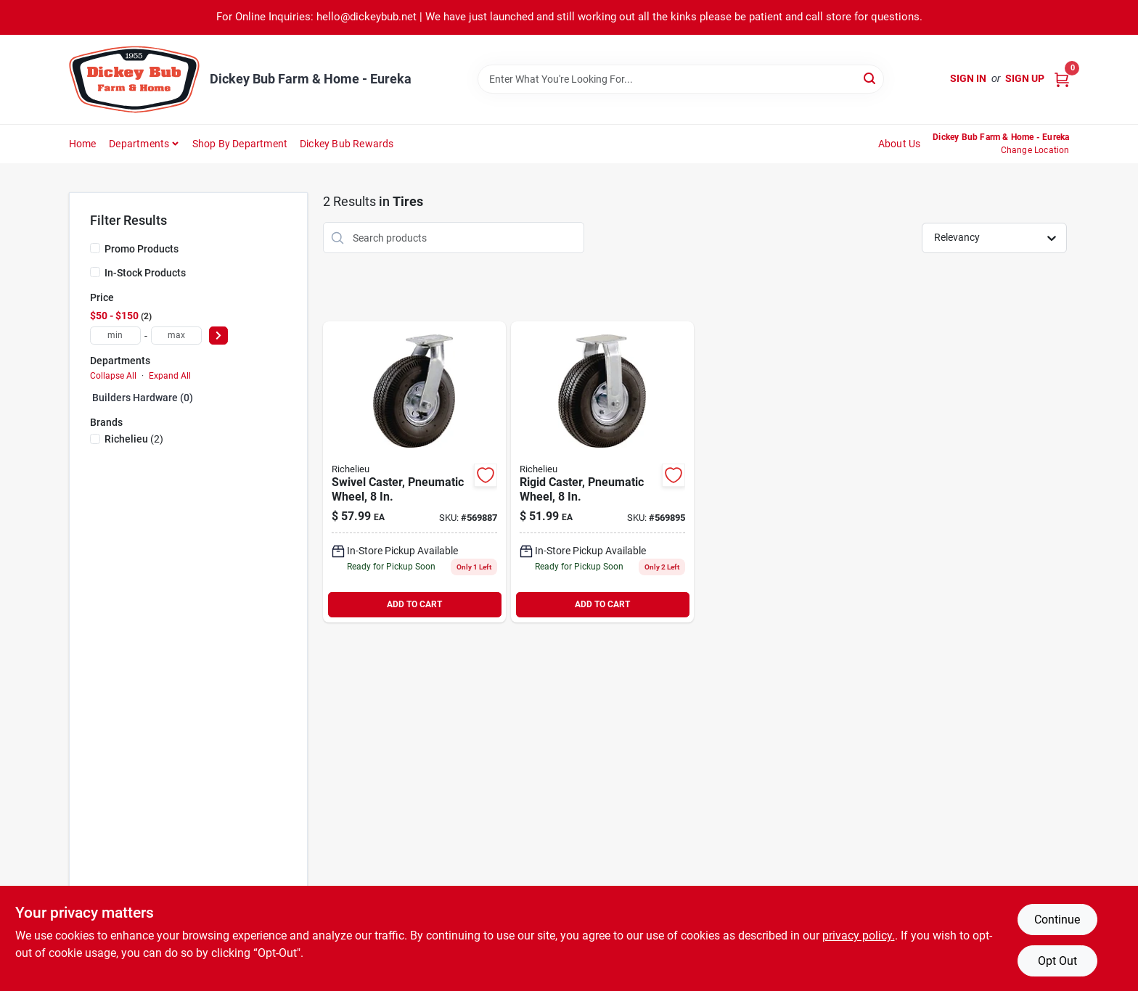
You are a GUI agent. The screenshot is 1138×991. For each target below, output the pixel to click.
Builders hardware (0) (142, 397)
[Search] (870, 78)
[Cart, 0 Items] (1062, 78)
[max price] (176, 335)
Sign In (968, 78)
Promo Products (142, 248)
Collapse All (113, 376)
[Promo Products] (95, 248)
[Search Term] (681, 79)
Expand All (170, 376)
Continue (1057, 919)
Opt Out (1057, 961)
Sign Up (1024, 78)
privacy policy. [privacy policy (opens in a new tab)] (858, 935)
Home (83, 143)
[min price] (115, 335)
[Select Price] (218, 335)
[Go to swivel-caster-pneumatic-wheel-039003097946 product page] (414, 471)
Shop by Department (240, 143)
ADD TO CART (414, 604)
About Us (899, 143)
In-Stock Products (145, 273)
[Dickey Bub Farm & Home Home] (134, 79)
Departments (139, 143)
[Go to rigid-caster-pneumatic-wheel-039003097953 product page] (602, 471)
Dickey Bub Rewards (347, 143)
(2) (134, 439)
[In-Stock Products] (95, 272)
